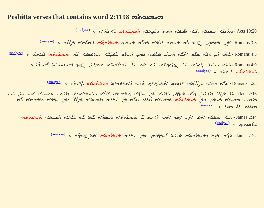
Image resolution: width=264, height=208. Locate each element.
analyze (83, 29)
